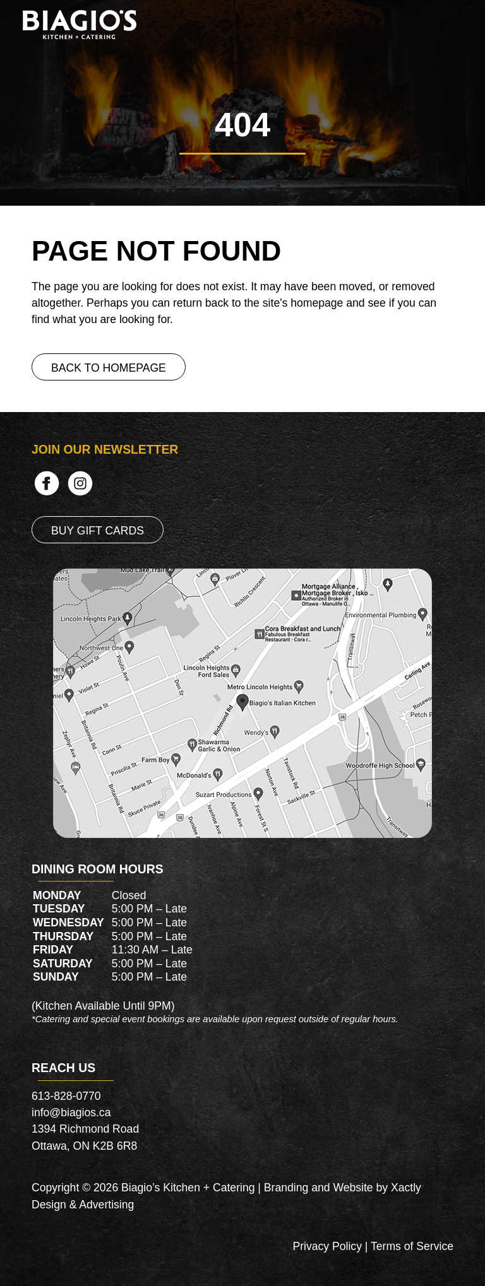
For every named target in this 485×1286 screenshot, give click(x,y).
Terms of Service (412, 1246)
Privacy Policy (327, 1246)
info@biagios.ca (71, 1112)
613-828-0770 (66, 1096)
